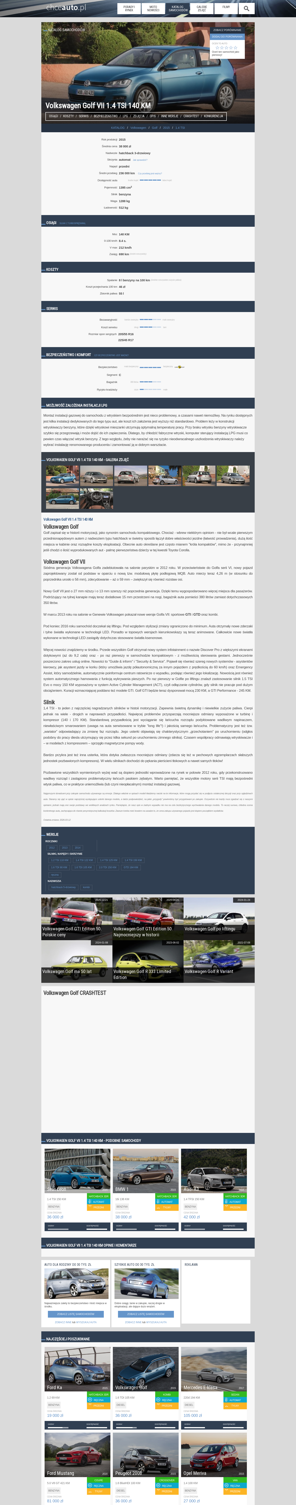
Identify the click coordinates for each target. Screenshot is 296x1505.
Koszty (68, 116)
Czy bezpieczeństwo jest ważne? (111, 355)
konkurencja (213, 116)
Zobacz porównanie (227, 30)
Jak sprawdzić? (140, 160)
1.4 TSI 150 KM (133, 860)
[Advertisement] (215, 1294)
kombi (86, 887)
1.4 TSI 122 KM (84, 860)
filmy (226, 7)
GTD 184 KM (131, 867)
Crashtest (191, 116)
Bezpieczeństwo (106, 116)
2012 (52, 847)
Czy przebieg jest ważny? (150, 173)
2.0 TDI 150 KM (107, 867)
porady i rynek (129, 8)
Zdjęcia (139, 116)
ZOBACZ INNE (63, 1322)
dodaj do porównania (227, 36)
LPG (125, 116)
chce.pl (61, 5)
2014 (77, 847)
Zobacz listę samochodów (75, 1314)
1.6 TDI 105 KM (83, 867)
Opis (153, 116)
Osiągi (53, 116)
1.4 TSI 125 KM (108, 860)
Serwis (84, 116)
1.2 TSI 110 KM (59, 860)
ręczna (55, 874)
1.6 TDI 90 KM (59, 867)
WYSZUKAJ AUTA (86, 1322)
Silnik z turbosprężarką (72, 223)
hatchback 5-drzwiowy (63, 887)
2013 (65, 847)
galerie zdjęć (202, 8)
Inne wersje (169, 116)
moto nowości (153, 8)
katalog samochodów (178, 8)
